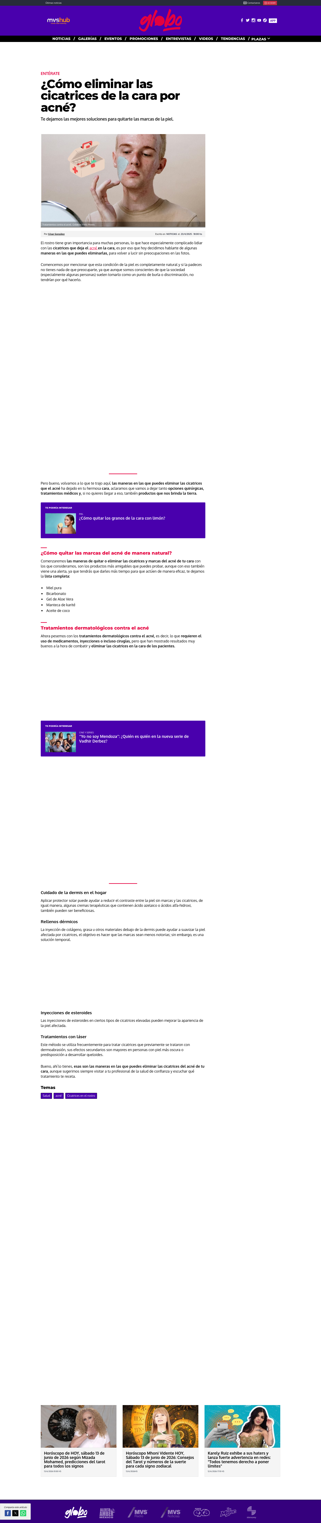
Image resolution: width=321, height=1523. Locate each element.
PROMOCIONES (144, 39)
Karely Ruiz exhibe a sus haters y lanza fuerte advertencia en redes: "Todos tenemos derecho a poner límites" (239, 1460)
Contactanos (251, 3)
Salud (46, 1095)
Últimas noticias (53, 2)
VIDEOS (206, 39)
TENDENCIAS (233, 39)
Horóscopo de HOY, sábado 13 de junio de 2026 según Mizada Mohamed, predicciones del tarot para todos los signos (74, 1460)
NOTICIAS (61, 39)
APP (273, 20)
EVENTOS (113, 39)
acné (93, 248)
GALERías (87, 39)
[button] (8, 1513)
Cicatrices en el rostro (81, 1095)
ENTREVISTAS (178, 39)
